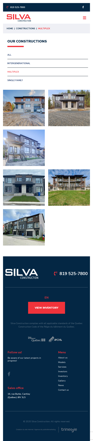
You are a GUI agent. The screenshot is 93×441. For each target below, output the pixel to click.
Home (10, 28)
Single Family (15, 80)
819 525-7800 (16, 7)
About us (62, 358)
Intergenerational (18, 63)
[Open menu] (84, 18)
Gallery (62, 381)
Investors (62, 371)
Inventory (63, 376)
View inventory (46, 308)
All (9, 54)
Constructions (25, 28)
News (61, 385)
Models (62, 362)
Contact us (63, 390)
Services (62, 367)
